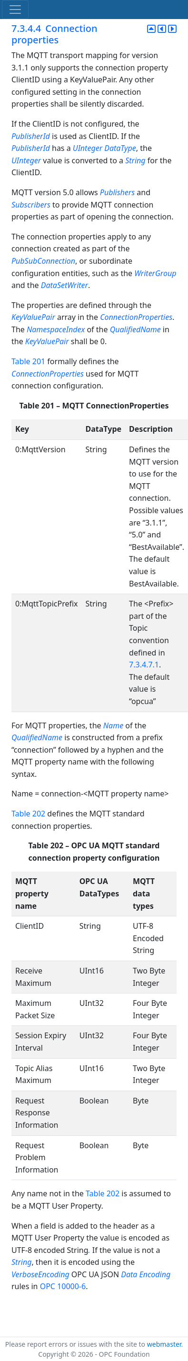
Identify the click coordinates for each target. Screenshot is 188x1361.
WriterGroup (155, 273)
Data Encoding (145, 1274)
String (135, 160)
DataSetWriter (64, 285)
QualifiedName (135, 329)
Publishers (117, 192)
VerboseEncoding (40, 1274)
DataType (120, 148)
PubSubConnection (43, 261)
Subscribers (30, 204)
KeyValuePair (33, 317)
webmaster (164, 1344)
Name (113, 725)
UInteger (87, 148)
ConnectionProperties (136, 317)
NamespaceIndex (56, 329)
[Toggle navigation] (15, 9)
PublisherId (30, 136)
